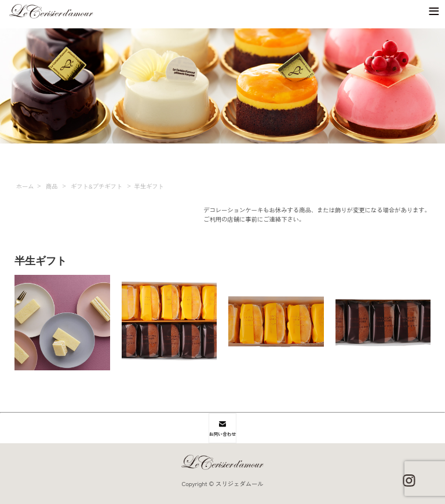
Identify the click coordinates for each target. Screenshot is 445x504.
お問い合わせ (222, 429)
